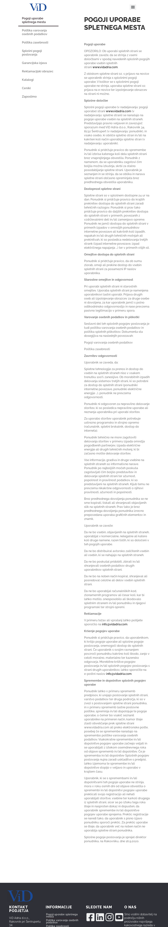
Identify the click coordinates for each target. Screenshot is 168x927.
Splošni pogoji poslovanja (32, 52)
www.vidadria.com (105, 67)
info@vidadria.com (114, 624)
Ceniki (26, 88)
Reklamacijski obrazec (37, 71)
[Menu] (133, 7)
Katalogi (28, 79)
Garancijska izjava (34, 63)
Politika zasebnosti (35, 42)
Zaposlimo (29, 96)
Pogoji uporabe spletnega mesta (34, 20)
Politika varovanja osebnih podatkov (34, 32)
